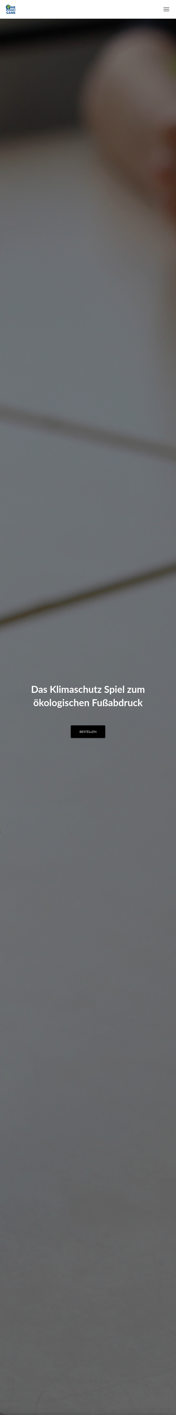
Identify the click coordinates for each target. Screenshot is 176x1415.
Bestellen (88, 732)
